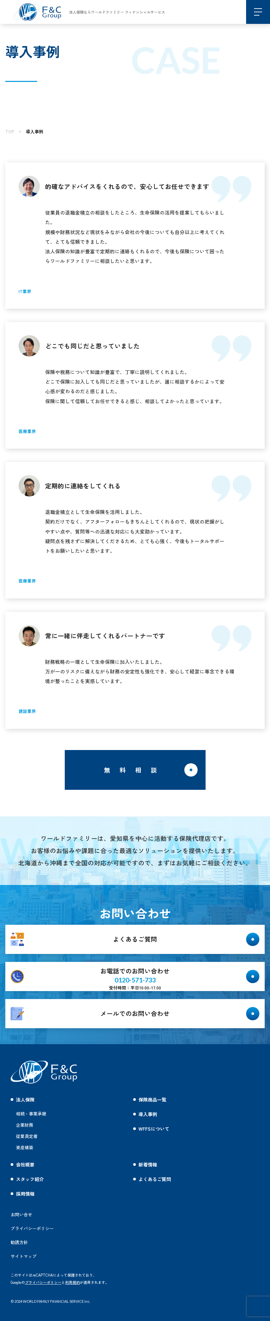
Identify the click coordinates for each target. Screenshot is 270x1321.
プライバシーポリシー (43, 1282)
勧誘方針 (19, 1242)
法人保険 (25, 1099)
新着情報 (147, 1164)
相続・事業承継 (31, 1113)
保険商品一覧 (152, 1099)
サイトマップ (24, 1256)
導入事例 (34, 131)
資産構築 (24, 1147)
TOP (9, 131)
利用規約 (72, 1282)
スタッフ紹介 (30, 1179)
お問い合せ (21, 1214)
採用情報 (25, 1193)
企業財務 (24, 1125)
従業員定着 (27, 1136)
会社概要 (25, 1164)
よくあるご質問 (154, 1179)
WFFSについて (153, 1128)
